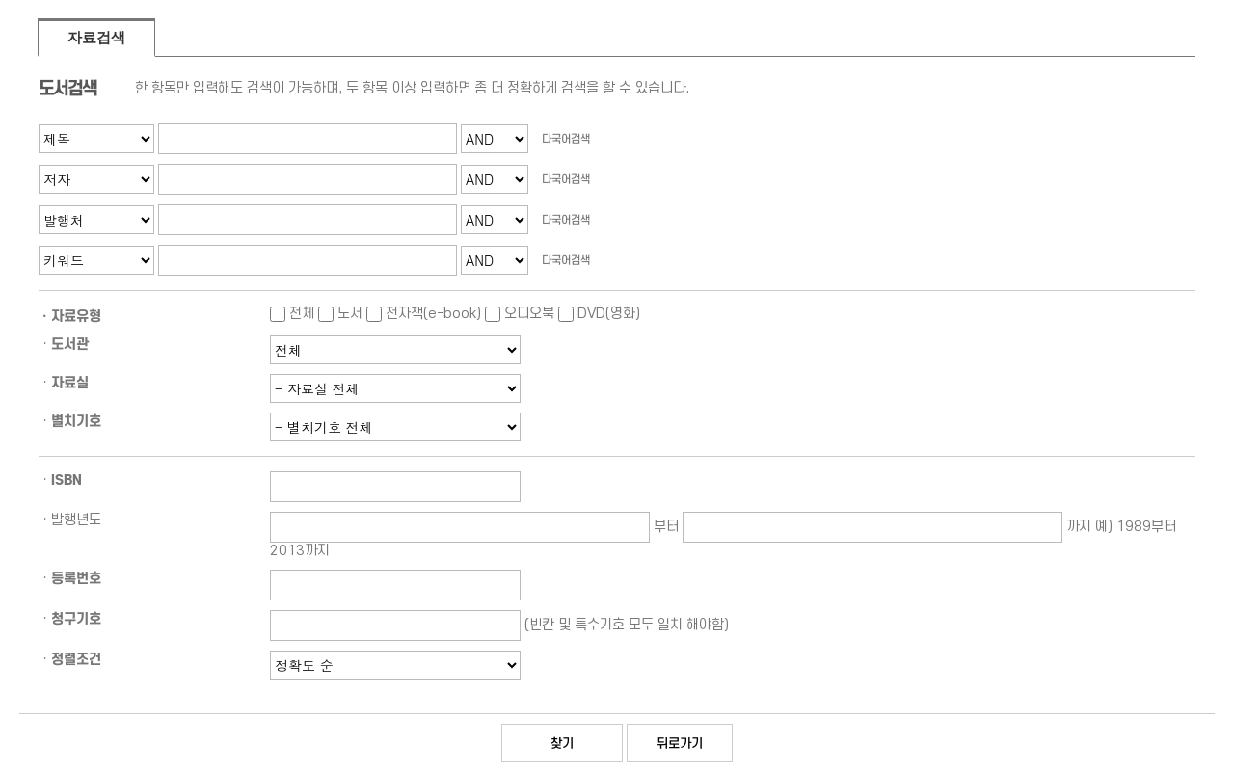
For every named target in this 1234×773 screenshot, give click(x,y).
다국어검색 (566, 139)
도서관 (70, 344)
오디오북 (519, 314)
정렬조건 (76, 659)
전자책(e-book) (423, 314)
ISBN (66, 480)
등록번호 (76, 578)
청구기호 (76, 618)
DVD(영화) (599, 314)
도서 (340, 314)
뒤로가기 (680, 743)
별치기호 (76, 421)
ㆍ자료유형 (70, 316)
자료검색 (96, 37)
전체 (292, 314)
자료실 (70, 382)
